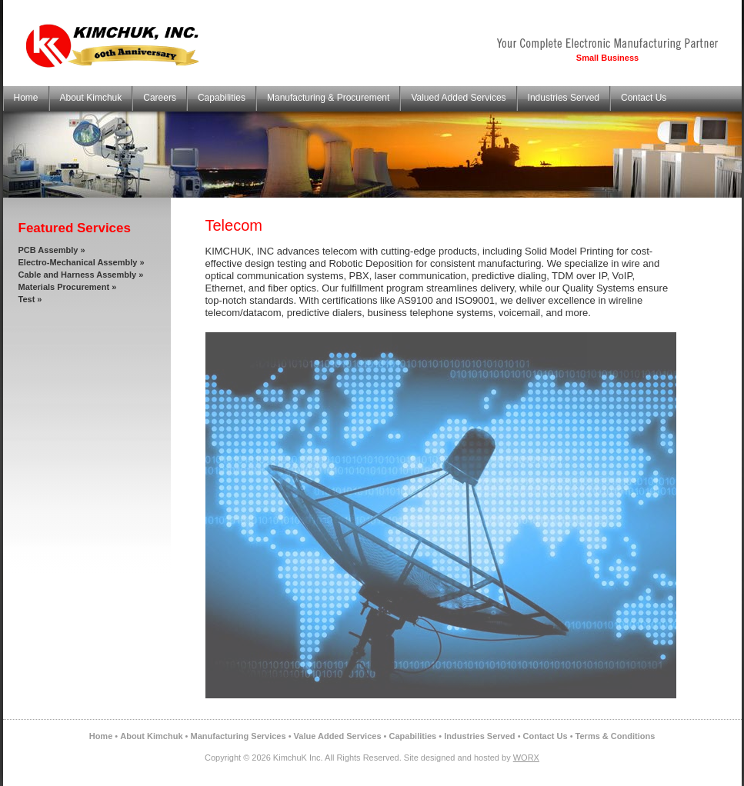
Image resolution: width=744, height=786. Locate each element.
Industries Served (563, 97)
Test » (30, 299)
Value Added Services (338, 736)
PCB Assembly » (51, 250)
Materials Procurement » (67, 286)
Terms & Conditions (616, 736)
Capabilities (221, 97)
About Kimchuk (91, 97)
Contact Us (643, 97)
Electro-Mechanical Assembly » (81, 262)
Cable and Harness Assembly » (81, 274)
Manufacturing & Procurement (328, 97)
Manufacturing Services (238, 736)
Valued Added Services (458, 97)
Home (26, 97)
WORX (526, 757)
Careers (159, 97)
